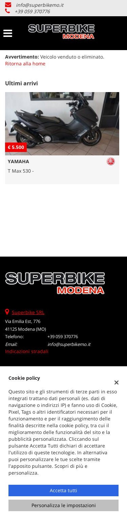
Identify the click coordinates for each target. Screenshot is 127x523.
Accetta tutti (63, 490)
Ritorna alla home (25, 63)
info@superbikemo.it (39, 5)
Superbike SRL (28, 312)
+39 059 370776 (32, 11)
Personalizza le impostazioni (63, 505)
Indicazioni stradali (26, 351)
